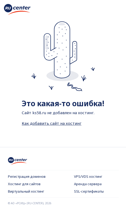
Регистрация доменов (27, 176)
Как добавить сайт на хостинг (51, 123)
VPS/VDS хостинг (88, 176)
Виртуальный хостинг (26, 191)
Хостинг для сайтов (24, 183)
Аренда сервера (88, 183)
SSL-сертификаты (89, 191)
